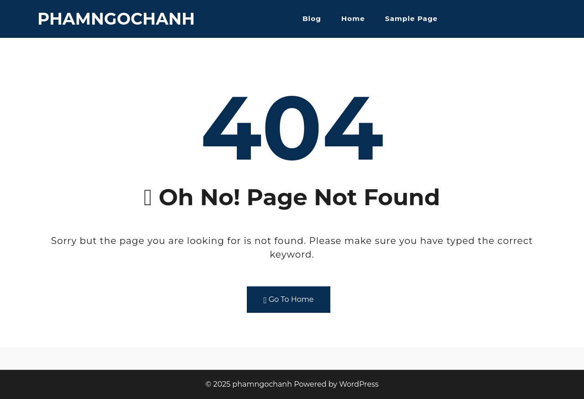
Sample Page (411, 18)
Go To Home (289, 300)
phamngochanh (116, 19)
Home (353, 18)
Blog (311, 18)
